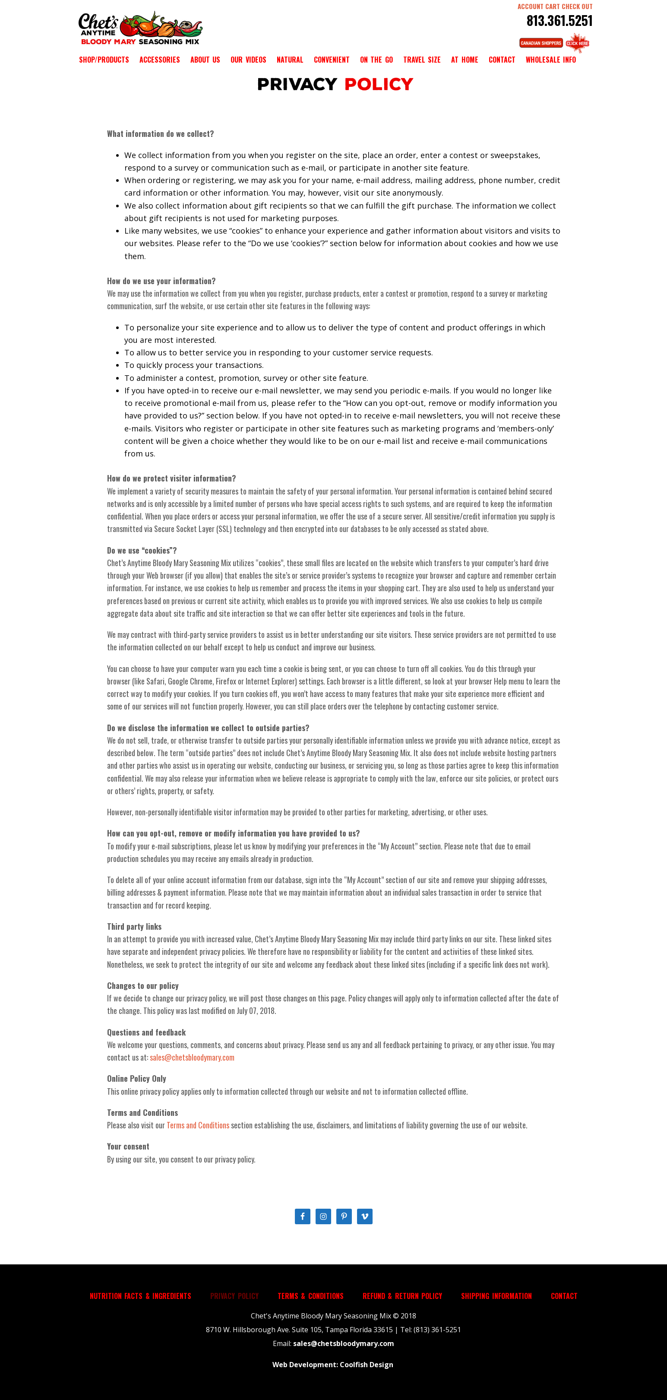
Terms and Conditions (198, 1125)
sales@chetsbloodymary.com (192, 1057)
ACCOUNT (531, 6)
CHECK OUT (577, 6)
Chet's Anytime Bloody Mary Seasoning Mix (139, 28)
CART (552, 6)
